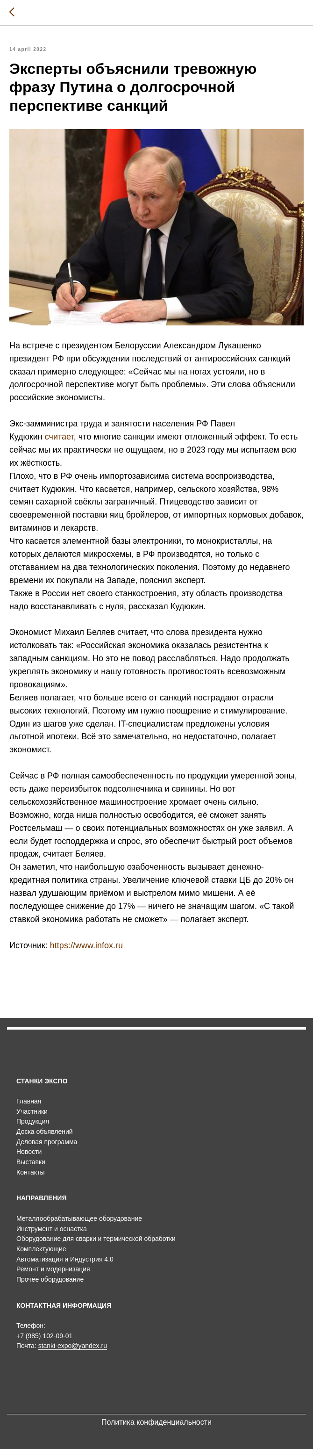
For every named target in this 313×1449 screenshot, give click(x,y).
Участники (32, 1111)
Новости (29, 1151)
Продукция (32, 1121)
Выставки (30, 1162)
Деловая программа (46, 1142)
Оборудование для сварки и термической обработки (96, 1238)
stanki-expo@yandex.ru (72, 1345)
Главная (28, 1101)
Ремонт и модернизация (53, 1269)
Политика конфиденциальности (156, 1422)
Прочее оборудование (50, 1279)
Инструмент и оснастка (51, 1229)
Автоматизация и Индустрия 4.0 (65, 1259)
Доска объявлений (44, 1131)
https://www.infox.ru (86, 945)
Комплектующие (41, 1249)
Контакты (30, 1172)
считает (59, 436)
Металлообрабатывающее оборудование (79, 1218)
